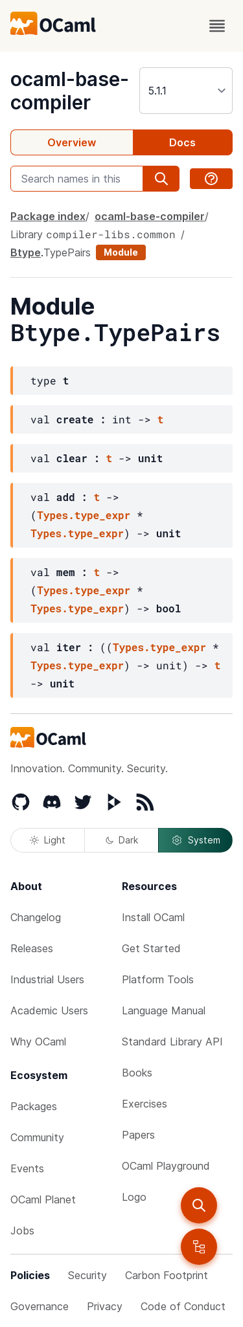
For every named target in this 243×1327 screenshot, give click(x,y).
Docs (182, 142)
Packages (33, 1106)
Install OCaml (153, 917)
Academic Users (49, 1010)
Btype (25, 252)
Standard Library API (172, 1041)
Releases (31, 948)
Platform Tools (158, 979)
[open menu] (217, 26)
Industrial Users (47, 979)
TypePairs (67, 252)
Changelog (35, 917)
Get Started (151, 948)
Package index (48, 216)
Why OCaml (38, 1041)
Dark (122, 839)
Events (27, 1168)
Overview (71, 142)
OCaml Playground (166, 1165)
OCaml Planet (43, 1199)
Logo (134, 1196)
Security (87, 1275)
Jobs (22, 1230)
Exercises (144, 1103)
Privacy (104, 1306)
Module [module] (121, 252)
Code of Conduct (183, 1306)
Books (137, 1072)
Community (37, 1137)
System (195, 840)
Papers (138, 1134)
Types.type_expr (83, 515)
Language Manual (163, 1010)
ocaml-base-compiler (69, 90)
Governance (39, 1306)
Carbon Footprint (166, 1275)
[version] (186, 90)
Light (47, 839)
